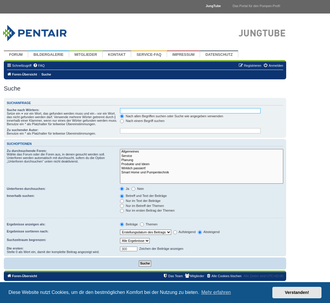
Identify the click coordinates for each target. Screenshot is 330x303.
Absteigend (209, 232)
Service (202, 156)
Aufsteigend (184, 232)
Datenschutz (219, 55)
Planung (202, 160)
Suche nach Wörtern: (23, 110)
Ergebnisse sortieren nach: (28, 231)
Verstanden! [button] (297, 292)
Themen (148, 224)
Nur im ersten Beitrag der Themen (147, 210)
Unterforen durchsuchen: (26, 188)
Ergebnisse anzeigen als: (26, 224)
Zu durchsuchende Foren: (27, 151)
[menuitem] (39, 65)
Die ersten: (15, 248)
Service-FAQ (148, 55)
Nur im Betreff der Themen (142, 205)
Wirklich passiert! (202, 168)
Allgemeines (202, 152)
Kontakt (117, 55)
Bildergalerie (49, 55)
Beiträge (129, 224)
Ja (124, 188)
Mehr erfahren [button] (216, 292)
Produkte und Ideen (202, 164)
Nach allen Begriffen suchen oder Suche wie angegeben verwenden (171, 116)
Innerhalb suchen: (21, 195)
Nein (137, 188)
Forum (16, 55)
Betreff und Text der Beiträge (143, 195)
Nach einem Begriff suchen (142, 121)
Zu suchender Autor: (23, 130)
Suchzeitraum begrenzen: (26, 240)
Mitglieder (85, 55)
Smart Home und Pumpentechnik (202, 172)
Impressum (183, 55)
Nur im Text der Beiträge (140, 200)
